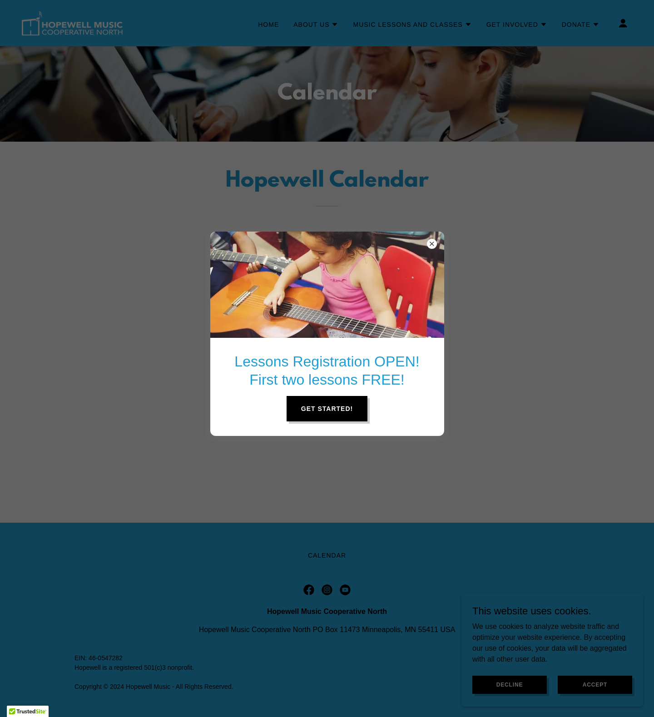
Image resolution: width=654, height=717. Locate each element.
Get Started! (327, 408)
